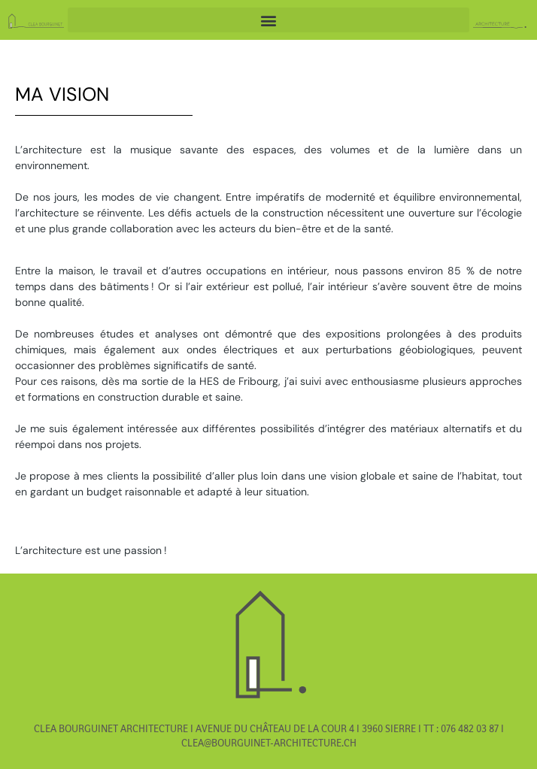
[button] (269, 20)
